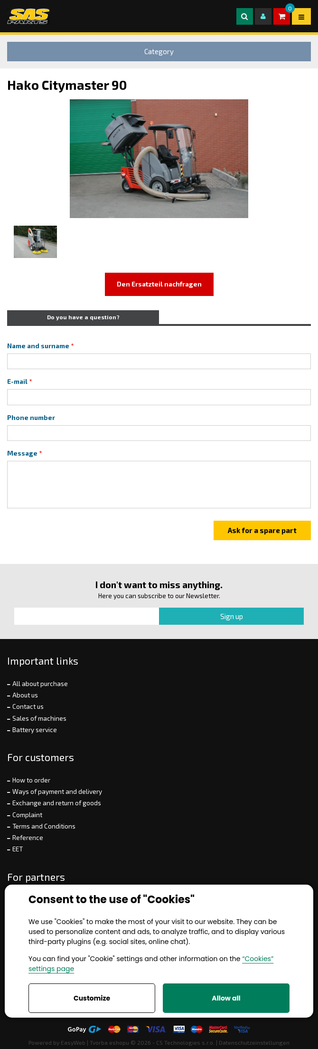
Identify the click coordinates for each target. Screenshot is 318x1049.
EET (17, 849)
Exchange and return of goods (56, 803)
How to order (31, 780)
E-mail (17, 381)
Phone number (31, 417)
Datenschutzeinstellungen (254, 1042)
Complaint (27, 815)
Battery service (34, 730)
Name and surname (38, 346)
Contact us (28, 706)
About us (25, 695)
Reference (27, 837)
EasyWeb (73, 1042)
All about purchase (40, 683)
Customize (92, 998)
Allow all (226, 998)
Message (22, 453)
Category (159, 51)
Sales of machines (39, 718)
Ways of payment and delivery (57, 791)
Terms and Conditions (43, 826)
